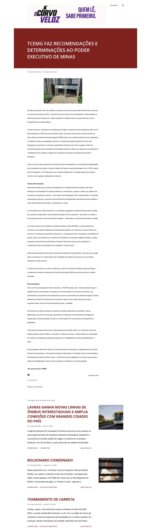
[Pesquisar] (113, 5)
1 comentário (45, 448)
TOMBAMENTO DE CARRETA (51, 499)
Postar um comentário (34, 387)
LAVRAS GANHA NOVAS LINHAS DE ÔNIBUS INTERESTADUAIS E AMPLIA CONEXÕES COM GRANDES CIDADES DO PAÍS (57, 414)
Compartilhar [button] (93, 375)
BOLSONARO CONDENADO (50, 460)
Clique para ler (85, 448)
